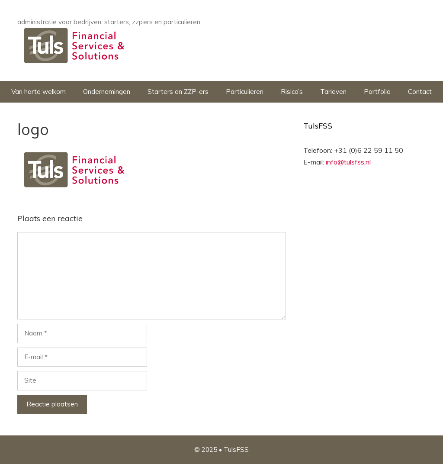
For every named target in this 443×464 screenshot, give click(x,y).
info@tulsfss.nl (348, 162)
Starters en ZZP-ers (178, 91)
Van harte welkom (38, 91)
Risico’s (292, 91)
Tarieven (333, 91)
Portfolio (377, 91)
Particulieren (244, 91)
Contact (420, 91)
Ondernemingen (106, 91)
